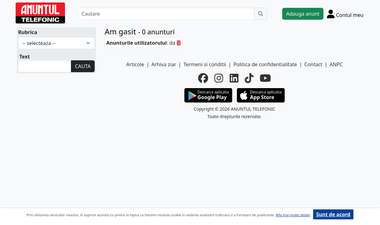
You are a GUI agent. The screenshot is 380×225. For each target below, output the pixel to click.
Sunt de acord (333, 214)
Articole (135, 64)
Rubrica (27, 32)
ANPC (336, 64)
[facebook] (203, 78)
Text (24, 56)
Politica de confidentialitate (265, 64)
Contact (313, 64)
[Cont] (345, 13)
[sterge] (179, 42)
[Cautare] (166, 14)
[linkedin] (234, 78)
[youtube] (265, 78)
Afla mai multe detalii (293, 214)
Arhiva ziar (163, 64)
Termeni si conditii (204, 64)
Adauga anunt (302, 13)
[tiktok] (249, 78)
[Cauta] (260, 14)
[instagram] (218, 78)
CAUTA (83, 66)
